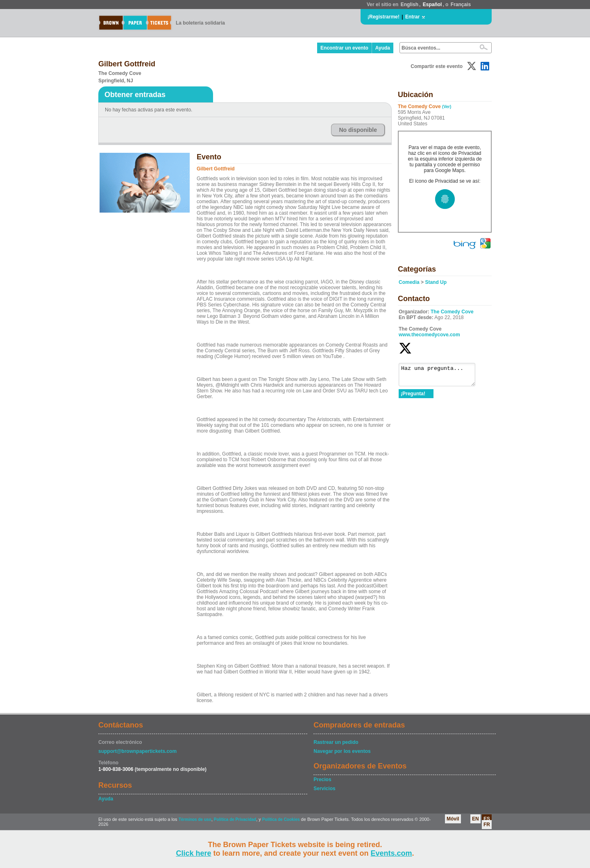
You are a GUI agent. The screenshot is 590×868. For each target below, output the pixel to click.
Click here (193, 853)
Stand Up (436, 282)
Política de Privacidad (235, 819)
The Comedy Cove (452, 312)
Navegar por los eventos (341, 751)
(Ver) (446, 106)
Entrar (412, 17)
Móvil (453, 819)
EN (475, 819)
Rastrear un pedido (335, 742)
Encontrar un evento (344, 48)
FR (486, 824)
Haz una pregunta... (441, 376)
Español (432, 4)
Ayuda (382, 48)
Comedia (409, 282)
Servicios (324, 788)
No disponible (358, 130)
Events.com (391, 853)
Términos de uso (195, 819)
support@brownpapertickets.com (137, 751)
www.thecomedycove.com (429, 335)
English (409, 4)
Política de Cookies (281, 819)
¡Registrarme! (383, 17)
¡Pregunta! (413, 397)
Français (461, 4)
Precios (322, 779)
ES (486, 819)
